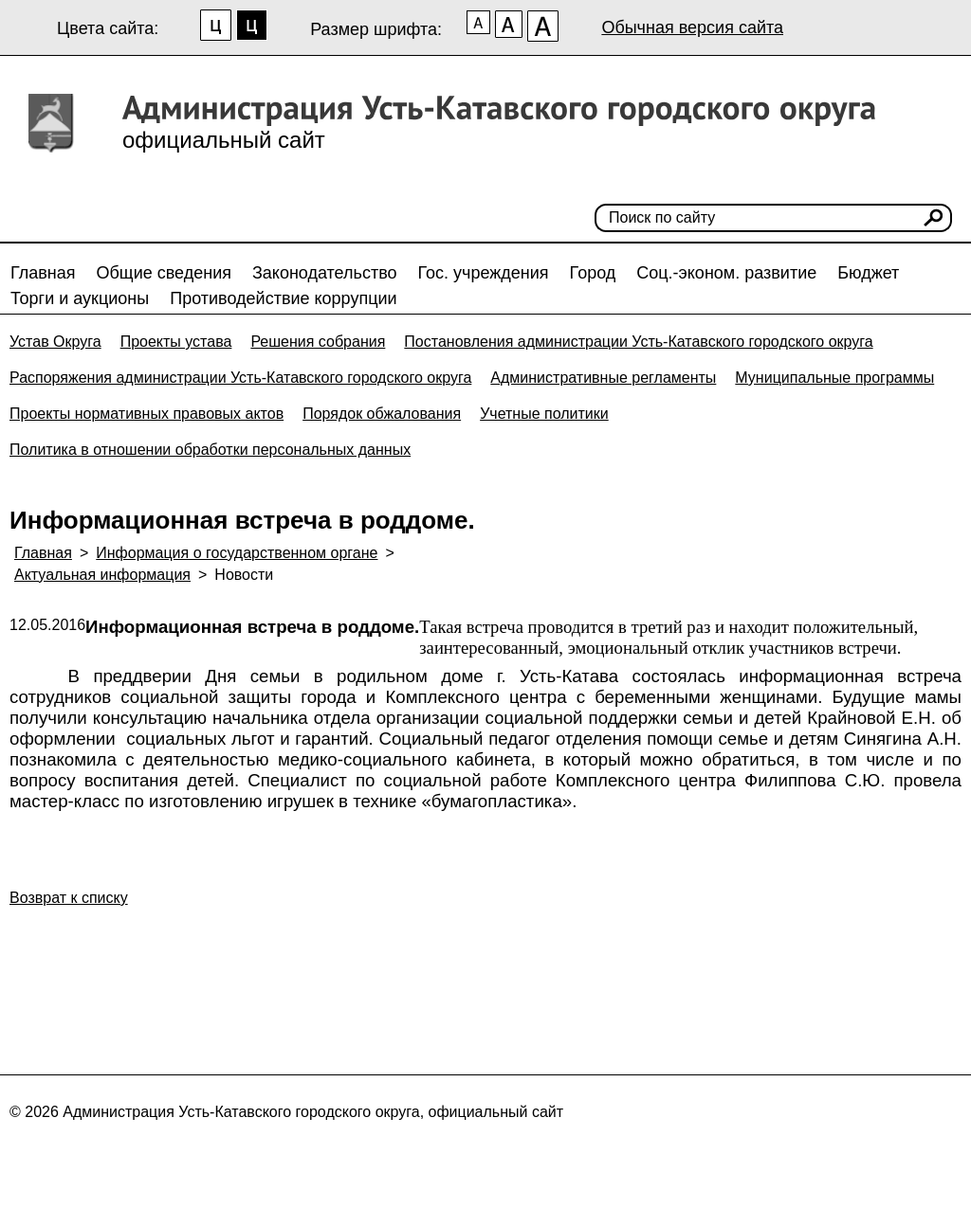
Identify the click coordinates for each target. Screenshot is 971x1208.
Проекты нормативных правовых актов (146, 414)
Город (593, 272)
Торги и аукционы (79, 298)
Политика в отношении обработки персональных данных (210, 450)
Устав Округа (55, 342)
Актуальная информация (102, 575)
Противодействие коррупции (283, 298)
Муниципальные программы (834, 378)
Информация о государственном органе (236, 553)
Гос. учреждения (483, 272)
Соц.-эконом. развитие (726, 272)
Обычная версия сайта (692, 27)
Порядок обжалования (381, 414)
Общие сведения (164, 272)
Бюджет (868, 272)
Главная (43, 272)
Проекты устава (176, 342)
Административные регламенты (603, 378)
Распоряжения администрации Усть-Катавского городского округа (240, 378)
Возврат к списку (68, 898)
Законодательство (324, 272)
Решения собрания (317, 342)
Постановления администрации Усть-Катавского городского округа (638, 342)
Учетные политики (544, 414)
